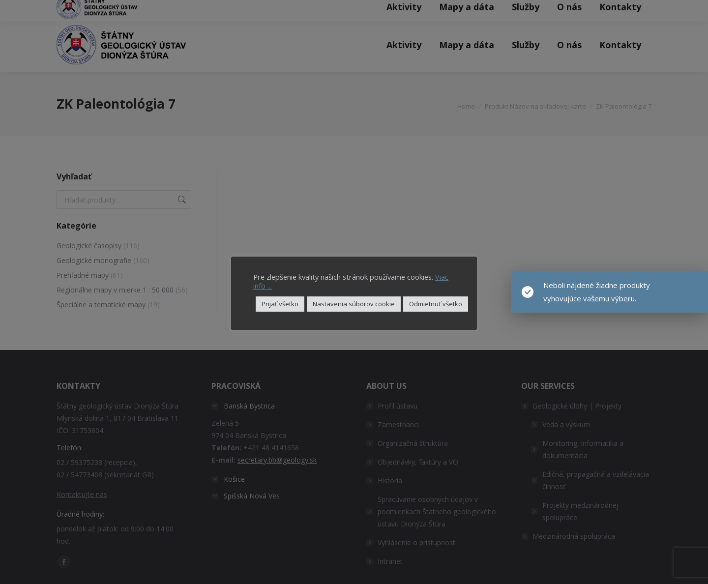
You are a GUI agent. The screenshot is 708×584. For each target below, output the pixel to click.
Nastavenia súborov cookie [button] (354, 303)
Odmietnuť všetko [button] (435, 303)
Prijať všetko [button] (280, 303)
